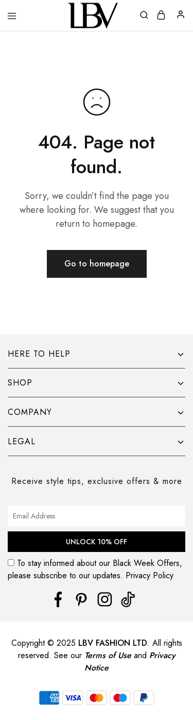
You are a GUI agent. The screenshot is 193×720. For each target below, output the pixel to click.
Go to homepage (96, 264)
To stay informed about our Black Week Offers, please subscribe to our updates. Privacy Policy (96, 569)
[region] (96, 649)
